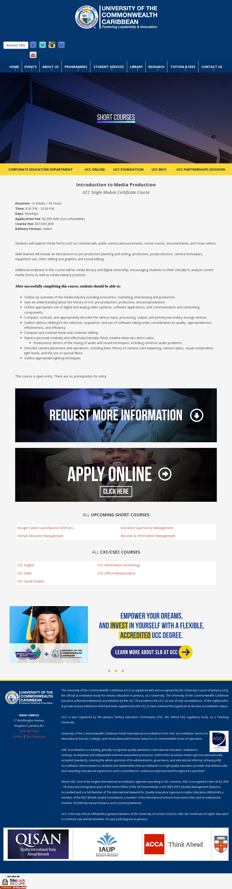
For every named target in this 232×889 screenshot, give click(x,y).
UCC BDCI (159, 169)
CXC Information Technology (119, 565)
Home (14, 67)
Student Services (109, 67)
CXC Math (24, 573)
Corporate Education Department (40, 169)
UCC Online (95, 169)
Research (156, 67)
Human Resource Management (40, 536)
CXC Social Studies (30, 581)
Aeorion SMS (15, 45)
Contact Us (211, 67)
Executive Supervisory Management (147, 528)
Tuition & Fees (182, 67)
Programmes (76, 67)
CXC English (25, 565)
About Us (50, 67)
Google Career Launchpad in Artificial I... (46, 528)
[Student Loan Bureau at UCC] (116, 634)
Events (30, 67)
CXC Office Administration (116, 573)
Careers (18, 736)
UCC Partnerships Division (200, 169)
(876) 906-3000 (29, 731)
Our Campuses (35, 736)
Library (136, 67)
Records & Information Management (148, 536)
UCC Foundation (128, 169)
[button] (116, 415)
